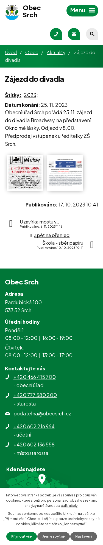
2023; (31, 95)
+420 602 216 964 (34, 426)
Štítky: (13, 95)
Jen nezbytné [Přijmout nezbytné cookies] (53, 536)
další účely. (69, 506)
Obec (31, 52)
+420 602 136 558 (34, 444)
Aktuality (56, 52)
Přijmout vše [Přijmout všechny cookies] (21, 536)
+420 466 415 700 (34, 377)
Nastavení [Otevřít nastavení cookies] (83, 536)
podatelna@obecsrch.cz (42, 413)
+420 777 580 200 (35, 395)
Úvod (11, 52)
